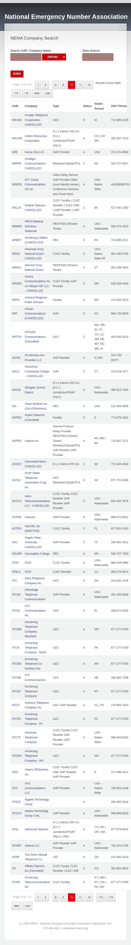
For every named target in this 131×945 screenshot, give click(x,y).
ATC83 (16, 594)
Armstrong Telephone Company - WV (34, 756)
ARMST (17, 240)
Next (36, 93)
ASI (14, 406)
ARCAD (17, 120)
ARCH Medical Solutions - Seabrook (34, 226)
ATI (14, 868)
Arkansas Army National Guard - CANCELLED (35, 254)
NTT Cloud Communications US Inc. (35, 184)
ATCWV (17, 755)
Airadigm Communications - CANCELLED (36, 163)
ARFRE (16, 163)
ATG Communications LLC (35, 788)
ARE (15, 152)
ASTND (16, 517)
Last (48, 93)
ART (14, 313)
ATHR (15, 857)
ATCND (16, 663)
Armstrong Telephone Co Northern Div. (33, 663)
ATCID (16, 610)
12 (89, 85)
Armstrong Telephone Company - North (35, 647)
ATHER (16, 845)
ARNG (16, 253)
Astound (30, 517)
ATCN (15, 647)
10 (71, 85)
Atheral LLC (32, 845)
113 (16, 93)
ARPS (16, 300)
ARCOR (17, 138)
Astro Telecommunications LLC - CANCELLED (37, 501)
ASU (15, 542)
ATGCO (17, 813)
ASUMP (17, 553)
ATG (14, 788)
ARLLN (16, 207)
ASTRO (16, 528)
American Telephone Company (31, 737)
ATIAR (16, 882)
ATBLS (16, 571)
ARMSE (17, 226)
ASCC (16, 371)
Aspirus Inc (31, 440)
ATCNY (16, 691)
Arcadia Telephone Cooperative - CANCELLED (36, 120)
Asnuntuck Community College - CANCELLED (37, 371)
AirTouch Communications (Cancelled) (35, 336)
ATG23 (16, 802)
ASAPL (16, 357)
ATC (14, 580)
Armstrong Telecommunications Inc (37, 882)
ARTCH (16, 336)
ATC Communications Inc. (35, 610)
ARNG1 (16, 267)
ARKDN (17, 184)
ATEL (15, 772)
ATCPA (16, 718)
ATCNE (16, 677)
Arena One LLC (34, 152)
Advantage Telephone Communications (35, 594)
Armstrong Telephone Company (31, 691)
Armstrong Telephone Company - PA (34, 719)
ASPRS (16, 440)
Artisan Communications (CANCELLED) (35, 313)
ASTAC (16, 480)
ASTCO (16, 501)
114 (26, 93)
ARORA (17, 283)
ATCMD (17, 629)
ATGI (15, 829)
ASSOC (17, 464)
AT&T (15, 562)
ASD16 (16, 390)
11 (80, 85)
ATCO (15, 705)
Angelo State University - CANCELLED (33, 542)
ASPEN (16, 417)
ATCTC (16, 737)
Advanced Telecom (36, 829)
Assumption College (37, 553)
